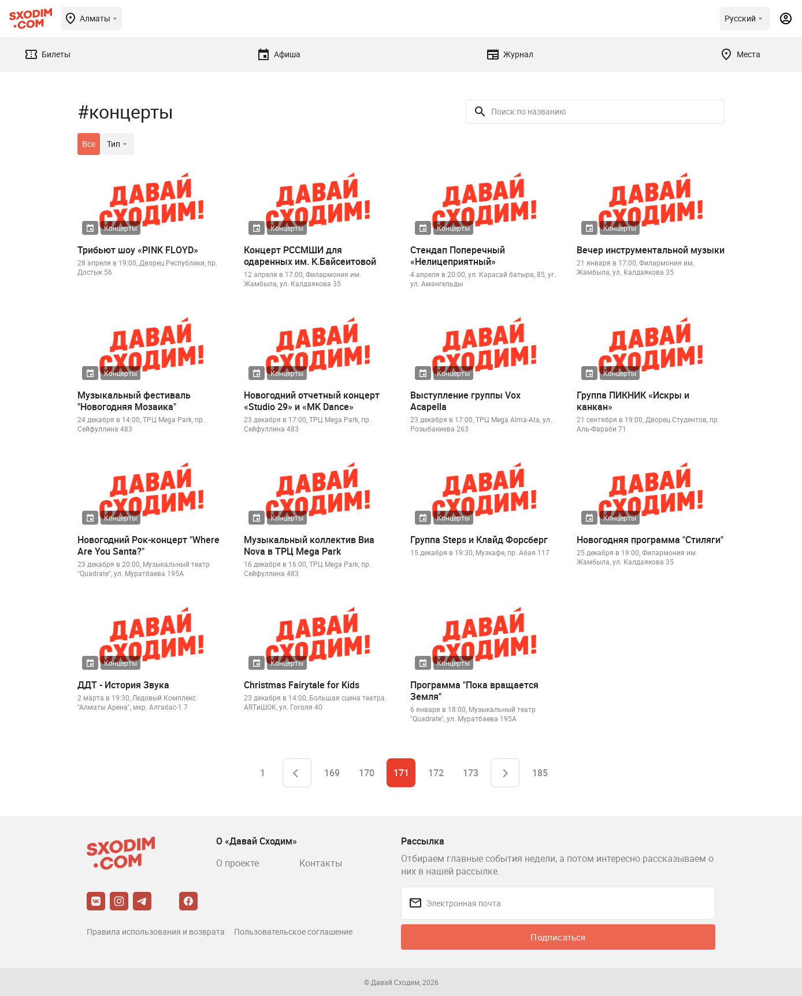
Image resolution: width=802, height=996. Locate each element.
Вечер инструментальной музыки (651, 250)
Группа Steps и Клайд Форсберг (479, 539)
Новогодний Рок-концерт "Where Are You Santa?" (148, 545)
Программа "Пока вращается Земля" (474, 690)
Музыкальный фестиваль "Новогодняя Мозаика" (134, 400)
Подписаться (557, 937)
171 (401, 772)
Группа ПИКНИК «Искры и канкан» (633, 400)
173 (470, 772)
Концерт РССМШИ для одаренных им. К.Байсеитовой (310, 255)
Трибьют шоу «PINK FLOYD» (137, 250)
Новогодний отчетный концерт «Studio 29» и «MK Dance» (312, 400)
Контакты (320, 863)
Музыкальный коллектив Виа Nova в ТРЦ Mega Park (309, 545)
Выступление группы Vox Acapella (465, 400)
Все (88, 143)
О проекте (237, 863)
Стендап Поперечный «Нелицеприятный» (457, 255)
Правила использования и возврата (156, 931)
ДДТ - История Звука (123, 685)
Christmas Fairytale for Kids (301, 685)
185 (540, 772)
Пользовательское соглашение (293, 931)
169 (332, 772)
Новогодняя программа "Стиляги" (650, 539)
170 (366, 772)
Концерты (120, 228)
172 (436, 772)
